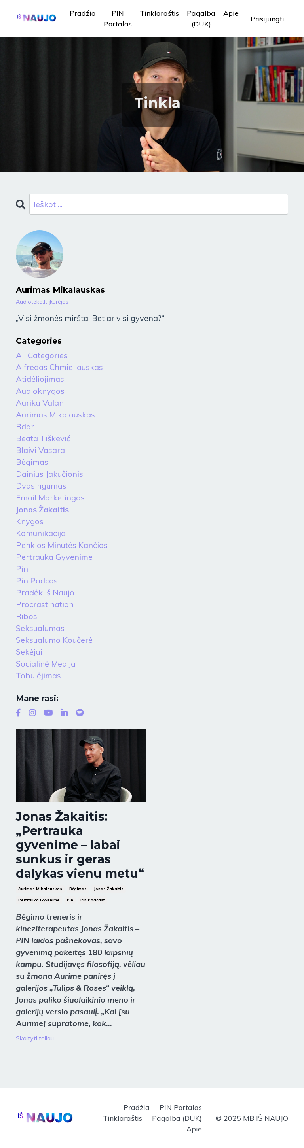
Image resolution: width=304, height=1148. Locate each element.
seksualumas (40, 628)
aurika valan (40, 403)
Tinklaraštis (159, 13)
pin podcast (92, 900)
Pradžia (83, 13)
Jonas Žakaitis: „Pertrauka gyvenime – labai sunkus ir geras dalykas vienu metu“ (80, 845)
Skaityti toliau (35, 1038)
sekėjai (29, 652)
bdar (25, 426)
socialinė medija (46, 663)
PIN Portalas (118, 18)
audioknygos (40, 391)
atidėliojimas (40, 379)
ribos (26, 616)
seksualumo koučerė (54, 640)
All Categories (42, 355)
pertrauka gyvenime (39, 900)
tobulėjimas (38, 675)
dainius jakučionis (49, 474)
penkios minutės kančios (62, 545)
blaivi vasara (40, 450)
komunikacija (41, 533)
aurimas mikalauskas (40, 888)
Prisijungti (267, 18)
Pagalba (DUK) (201, 18)
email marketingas (50, 497)
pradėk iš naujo (45, 592)
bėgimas (78, 888)
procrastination (45, 604)
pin (70, 900)
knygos (30, 521)
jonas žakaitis (109, 888)
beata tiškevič (43, 438)
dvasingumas (41, 486)
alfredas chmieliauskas (59, 367)
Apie (231, 13)
